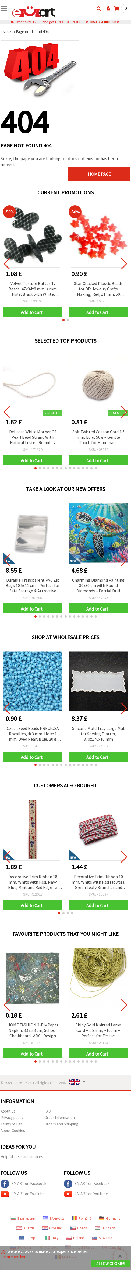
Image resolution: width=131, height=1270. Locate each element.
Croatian (52, 1228)
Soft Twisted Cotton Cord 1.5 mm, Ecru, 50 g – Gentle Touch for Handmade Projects (98, 437)
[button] (63, 320)
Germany (110, 1218)
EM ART (7, 31)
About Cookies (13, 1130)
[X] (3, 1251)
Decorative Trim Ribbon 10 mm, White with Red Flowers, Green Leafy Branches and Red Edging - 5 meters (98, 882)
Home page (105, 174)
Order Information (59, 1117)
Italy (52, 1237)
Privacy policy (12, 1117)
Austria (25, 1228)
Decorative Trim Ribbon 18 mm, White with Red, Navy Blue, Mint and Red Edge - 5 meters (33, 882)
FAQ (47, 1111)
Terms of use (12, 1124)
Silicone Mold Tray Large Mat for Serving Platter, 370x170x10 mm (98, 734)
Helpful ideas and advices (22, 1156)
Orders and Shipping (61, 1124)
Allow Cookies (110, 1263)
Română (81, 1218)
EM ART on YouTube (23, 1194)
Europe (28, 1237)
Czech (78, 1228)
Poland (75, 1237)
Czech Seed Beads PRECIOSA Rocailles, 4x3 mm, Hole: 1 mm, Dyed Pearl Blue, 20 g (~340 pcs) (33, 734)
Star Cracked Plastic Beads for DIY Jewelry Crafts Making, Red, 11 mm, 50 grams (98, 289)
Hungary (105, 1228)
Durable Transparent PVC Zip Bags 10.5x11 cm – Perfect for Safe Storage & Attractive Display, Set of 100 (33, 585)
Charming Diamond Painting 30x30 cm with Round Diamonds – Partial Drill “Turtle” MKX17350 (98, 585)
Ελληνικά (53, 1218)
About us (8, 1111)
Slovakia (102, 1237)
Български (22, 1218)
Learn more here (14, 1256)
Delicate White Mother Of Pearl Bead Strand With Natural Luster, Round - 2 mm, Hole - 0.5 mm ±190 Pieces (32, 437)
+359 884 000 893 (102, 22)
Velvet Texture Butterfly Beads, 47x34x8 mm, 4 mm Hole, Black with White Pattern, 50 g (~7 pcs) (33, 289)
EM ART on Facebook (23, 1184)
